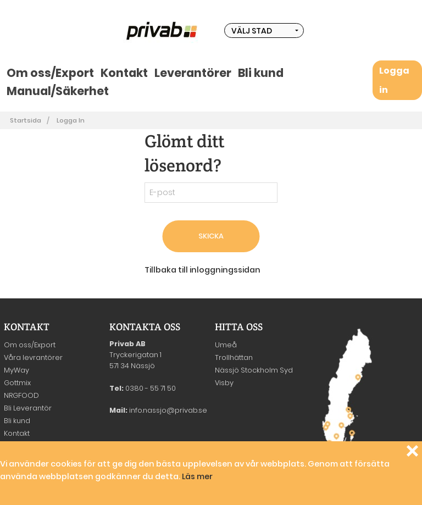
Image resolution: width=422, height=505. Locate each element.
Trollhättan (234, 357)
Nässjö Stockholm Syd (254, 370)
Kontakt (124, 73)
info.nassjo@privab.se (168, 410)
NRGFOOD (21, 395)
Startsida (25, 120)
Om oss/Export (50, 73)
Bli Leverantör (28, 408)
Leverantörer (192, 73)
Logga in (71, 120)
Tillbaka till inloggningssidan (202, 269)
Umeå (226, 344)
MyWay (16, 370)
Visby (224, 382)
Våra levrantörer (33, 357)
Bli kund (261, 73)
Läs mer (197, 476)
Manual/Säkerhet (58, 91)
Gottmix (17, 382)
